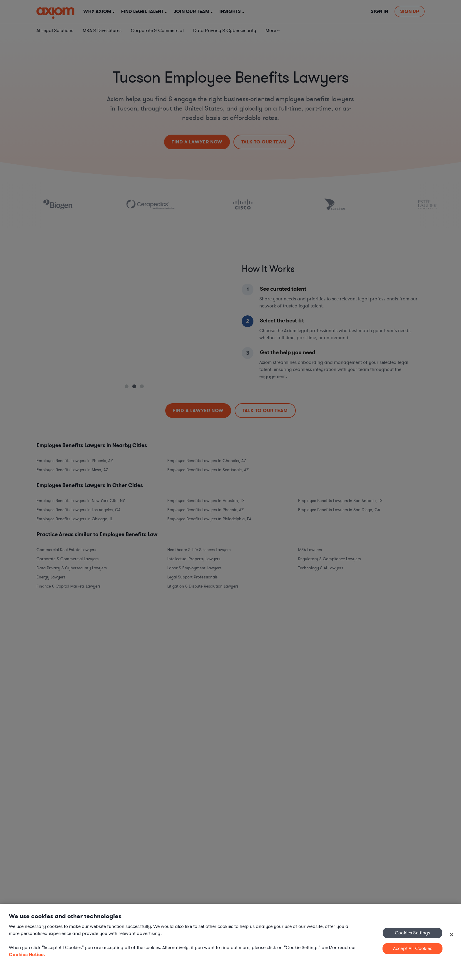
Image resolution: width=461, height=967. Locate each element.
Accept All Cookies (412, 948)
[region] (230, 935)
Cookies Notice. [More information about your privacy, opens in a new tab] (27, 954)
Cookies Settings (412, 932)
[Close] (451, 934)
